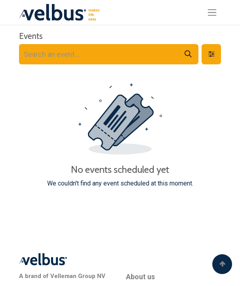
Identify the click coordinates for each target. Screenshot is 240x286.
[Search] (188, 54)
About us (140, 276)
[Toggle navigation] (212, 12)
